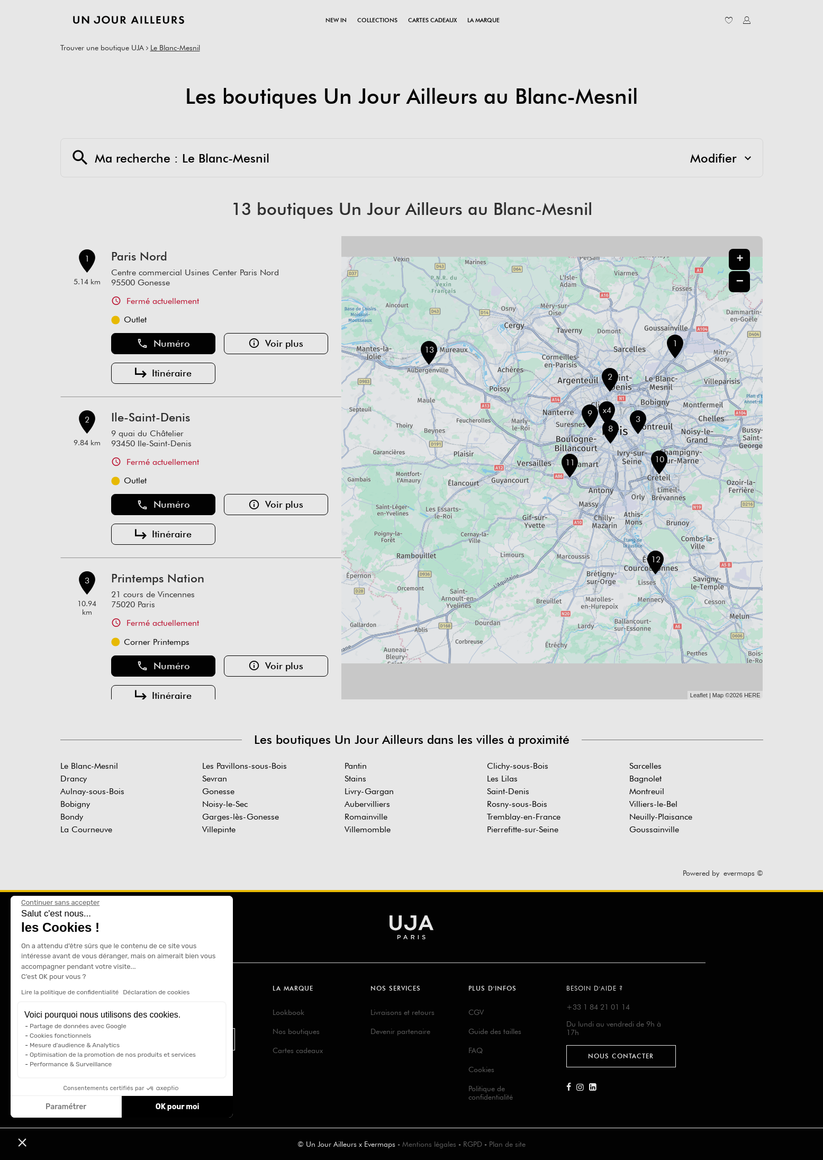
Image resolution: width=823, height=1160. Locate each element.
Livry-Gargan (369, 791)
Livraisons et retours (402, 1012)
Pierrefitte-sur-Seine (522, 829)
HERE (752, 695)
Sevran (214, 779)
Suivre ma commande (176, 1039)
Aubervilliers (367, 804)
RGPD (472, 1144)
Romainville (366, 817)
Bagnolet (645, 779)
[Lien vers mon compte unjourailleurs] (747, 20)
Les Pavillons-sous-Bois (244, 766)
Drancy (73, 779)
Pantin (356, 766)
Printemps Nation (157, 578)
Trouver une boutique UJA (102, 47)
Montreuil (646, 791)
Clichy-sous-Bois (517, 766)
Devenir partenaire (400, 1031)
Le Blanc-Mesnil (175, 47)
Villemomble (368, 829)
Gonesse (218, 791)
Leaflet (699, 695)
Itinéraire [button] (163, 373)
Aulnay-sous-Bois (92, 791)
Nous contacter (621, 1056)
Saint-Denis (508, 791)
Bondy (71, 817)
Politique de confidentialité (490, 1092)
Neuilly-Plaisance (660, 817)
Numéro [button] (163, 343)
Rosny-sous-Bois (517, 804)
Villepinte (219, 829)
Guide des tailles (494, 1031)
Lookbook (288, 1012)
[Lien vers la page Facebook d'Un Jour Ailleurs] (571, 1087)
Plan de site (507, 1144)
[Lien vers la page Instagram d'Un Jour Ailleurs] (582, 1087)
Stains (355, 779)
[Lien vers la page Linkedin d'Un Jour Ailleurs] (595, 1087)
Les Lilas (502, 779)
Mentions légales (429, 1144)
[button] (22, 1142)
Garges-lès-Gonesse (240, 817)
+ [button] (739, 259)
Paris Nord (139, 256)
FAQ (475, 1050)
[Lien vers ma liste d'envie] (729, 20)
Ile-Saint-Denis (150, 417)
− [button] (740, 281)
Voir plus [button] (275, 343)
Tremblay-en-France (523, 817)
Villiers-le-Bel (653, 804)
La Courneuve (86, 829)
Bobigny (75, 804)
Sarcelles (645, 766)
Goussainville (654, 829)
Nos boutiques (296, 1031)
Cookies (481, 1069)
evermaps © (743, 873)
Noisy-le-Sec (225, 804)
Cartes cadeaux (298, 1050)
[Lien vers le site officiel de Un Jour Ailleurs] (128, 20)
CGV (476, 1012)
